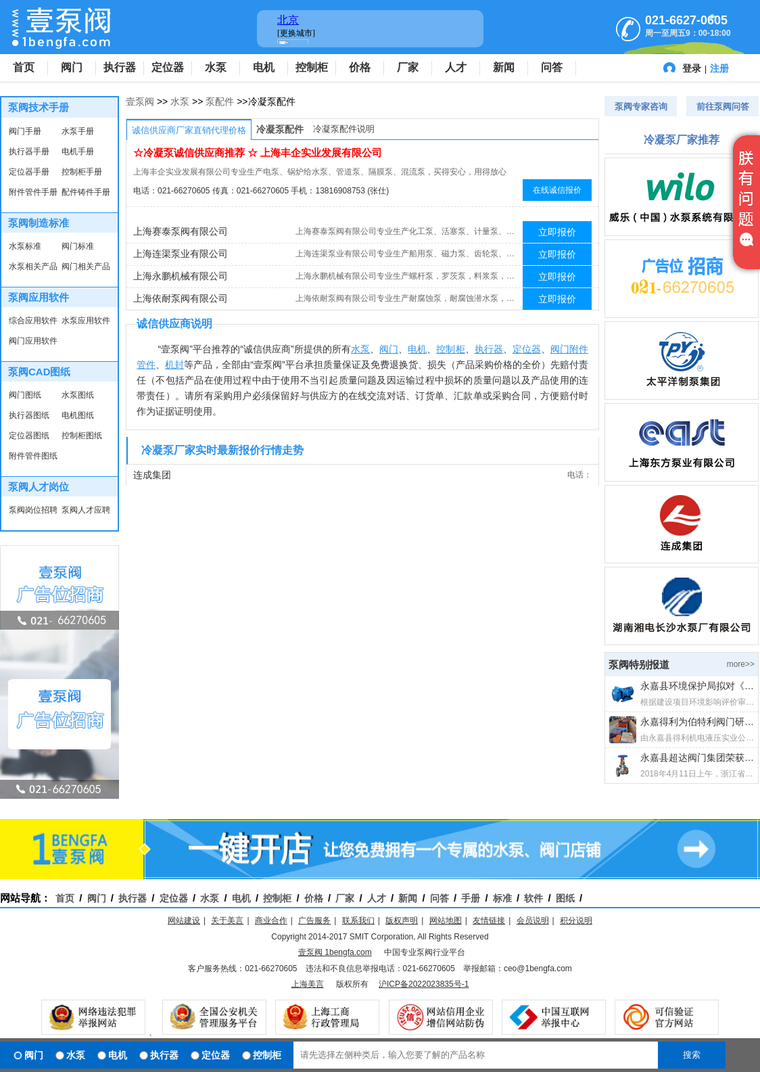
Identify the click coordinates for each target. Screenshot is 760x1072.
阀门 (71, 67)
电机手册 (78, 151)
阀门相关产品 (86, 266)
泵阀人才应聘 (86, 510)
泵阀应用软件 (38, 297)
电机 (264, 67)
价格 (360, 67)
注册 (719, 68)
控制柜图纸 (82, 435)
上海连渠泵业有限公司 (180, 253)
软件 (533, 898)
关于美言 (227, 920)
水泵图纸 (78, 395)
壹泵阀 (140, 101)
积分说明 (576, 920)
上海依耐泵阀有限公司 (180, 298)
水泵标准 (25, 246)
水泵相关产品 (33, 266)
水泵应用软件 (86, 320)
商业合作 (271, 920)
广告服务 (314, 920)
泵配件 (220, 101)
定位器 (167, 67)
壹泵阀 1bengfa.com (335, 952)
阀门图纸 (25, 395)
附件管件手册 (33, 192)
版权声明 (401, 920)
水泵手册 (78, 131)
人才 (456, 67)
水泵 (216, 67)
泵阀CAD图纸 (39, 371)
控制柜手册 (82, 172)
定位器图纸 (29, 435)
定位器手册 (29, 172)
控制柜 (311, 67)
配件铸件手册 (86, 192)
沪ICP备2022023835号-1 (424, 984)
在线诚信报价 (557, 190)
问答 (552, 67)
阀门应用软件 (33, 341)
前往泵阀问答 (722, 106)
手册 (470, 898)
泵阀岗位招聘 (33, 510)
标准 (502, 898)
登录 (691, 68)
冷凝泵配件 (280, 129)
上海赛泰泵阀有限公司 (180, 231)
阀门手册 (25, 131)
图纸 (565, 898)
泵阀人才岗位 (38, 486)
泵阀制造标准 (38, 223)
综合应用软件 (33, 320)
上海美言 (307, 984)
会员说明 (533, 920)
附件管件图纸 (33, 456)
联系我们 (358, 920)
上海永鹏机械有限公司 (180, 276)
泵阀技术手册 (38, 107)
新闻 (504, 67)
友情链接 (489, 920)
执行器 (119, 67)
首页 (23, 67)
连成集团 (152, 474)
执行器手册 (29, 151)
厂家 (408, 67)
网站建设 (184, 920)
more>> (741, 664)
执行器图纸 (29, 415)
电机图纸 (78, 415)
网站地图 (445, 920)
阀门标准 (78, 246)
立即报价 (557, 232)
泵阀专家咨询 (641, 106)
